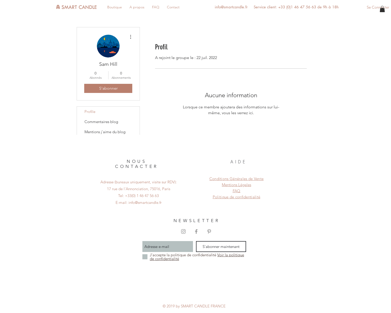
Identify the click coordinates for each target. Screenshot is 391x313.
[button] (382, 9)
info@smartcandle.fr (231, 7)
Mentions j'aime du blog (104, 131)
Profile (89, 111)
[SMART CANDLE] (82, 7)
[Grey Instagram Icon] (183, 231)
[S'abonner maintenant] (221, 246)
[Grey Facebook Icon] (196, 231)
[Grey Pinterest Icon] (209, 231)
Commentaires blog (101, 121)
